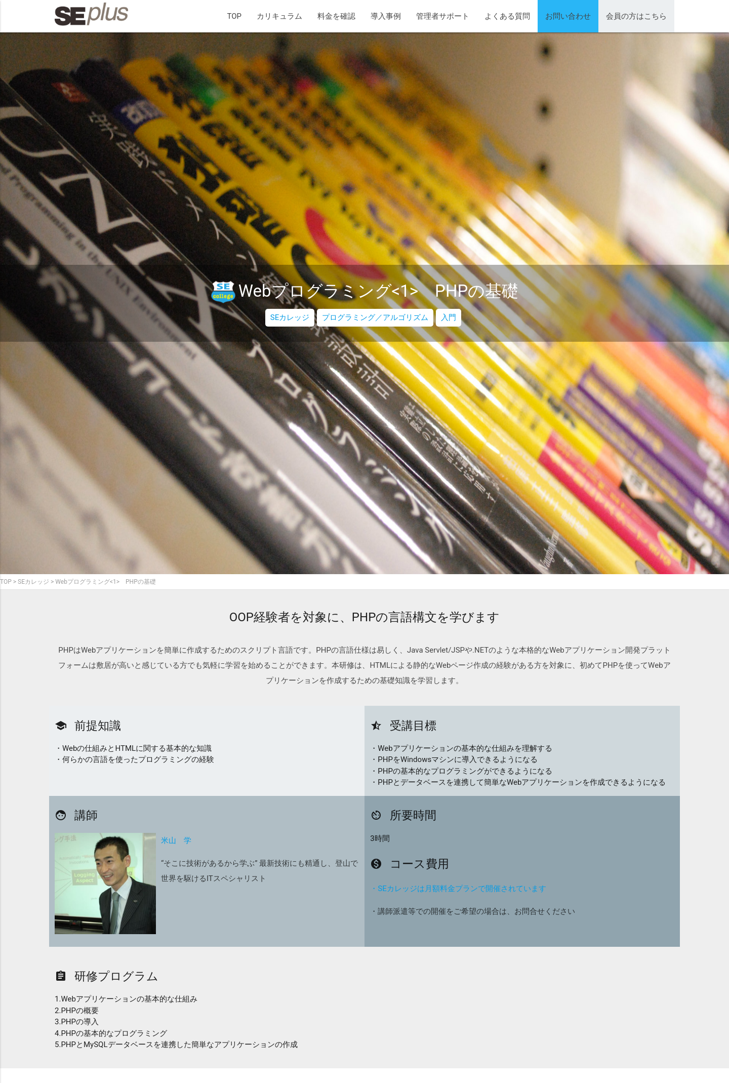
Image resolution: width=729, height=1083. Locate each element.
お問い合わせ (568, 16)
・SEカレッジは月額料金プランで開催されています (458, 888)
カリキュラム (279, 16)
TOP (234, 16)
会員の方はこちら (636, 16)
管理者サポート (442, 16)
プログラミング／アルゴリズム (375, 317)
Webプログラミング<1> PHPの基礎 (105, 581)
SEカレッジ (289, 317)
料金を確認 (336, 16)
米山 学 (176, 840)
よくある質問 (507, 16)
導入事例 (386, 16)
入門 (448, 317)
